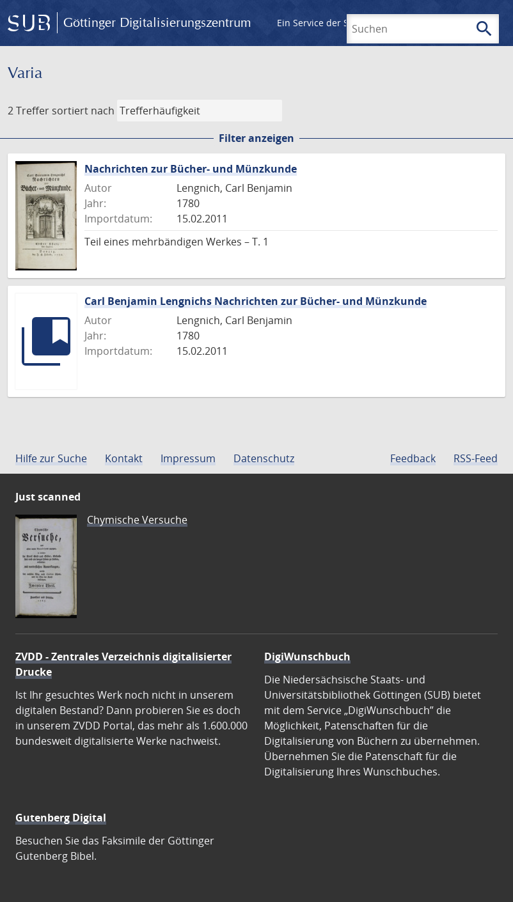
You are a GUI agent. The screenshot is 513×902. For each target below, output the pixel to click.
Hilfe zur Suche (51, 458)
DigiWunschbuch (307, 656)
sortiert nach (83, 111)
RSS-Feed (476, 458)
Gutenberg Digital (60, 818)
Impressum (188, 458)
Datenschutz (263, 458)
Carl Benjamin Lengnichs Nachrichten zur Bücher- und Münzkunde (255, 301)
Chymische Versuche (137, 520)
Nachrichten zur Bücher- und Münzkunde (190, 169)
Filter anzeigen (256, 138)
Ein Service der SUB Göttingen (341, 23)
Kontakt (124, 458)
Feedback (413, 458)
